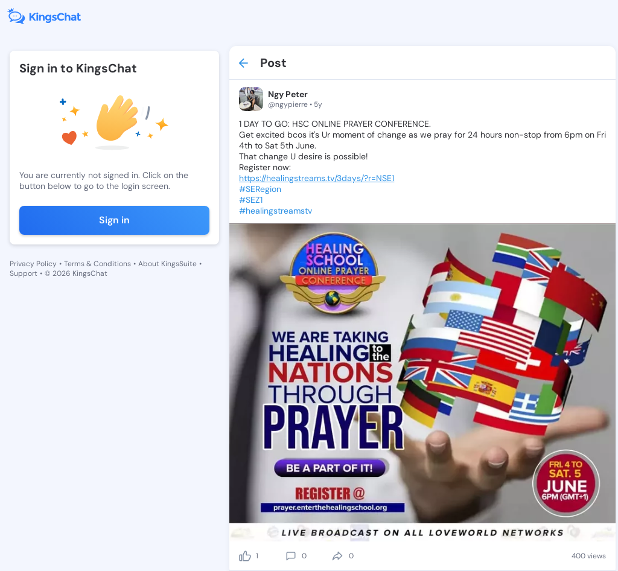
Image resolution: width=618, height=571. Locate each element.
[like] (245, 556)
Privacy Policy (33, 264)
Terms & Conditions (97, 264)
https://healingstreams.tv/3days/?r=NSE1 (316, 178)
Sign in (114, 220)
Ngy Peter (288, 94)
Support (23, 273)
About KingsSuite (167, 264)
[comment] (291, 556)
